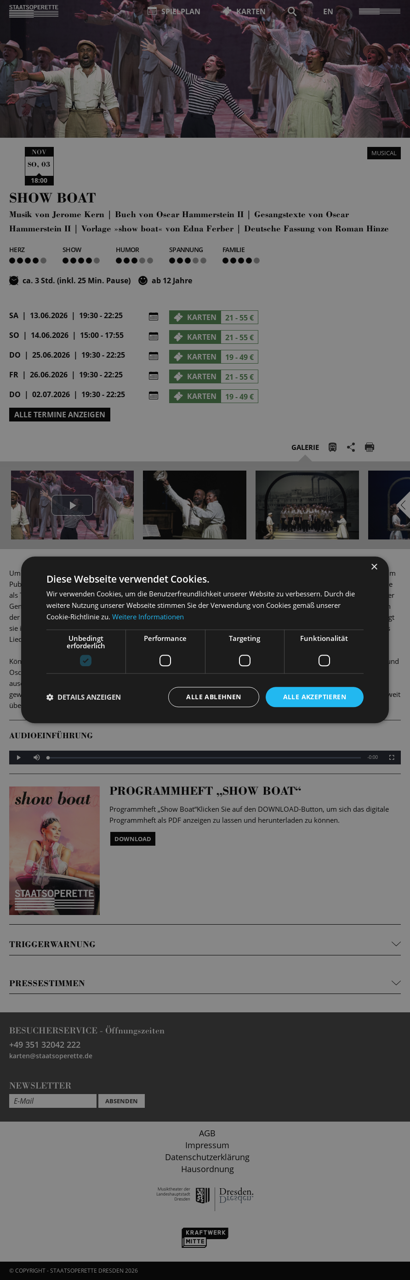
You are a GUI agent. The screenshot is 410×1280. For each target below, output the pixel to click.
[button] (83, 697)
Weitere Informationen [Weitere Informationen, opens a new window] (148, 616)
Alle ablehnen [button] (213, 696)
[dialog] (205, 640)
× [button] (373, 567)
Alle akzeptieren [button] (314, 696)
